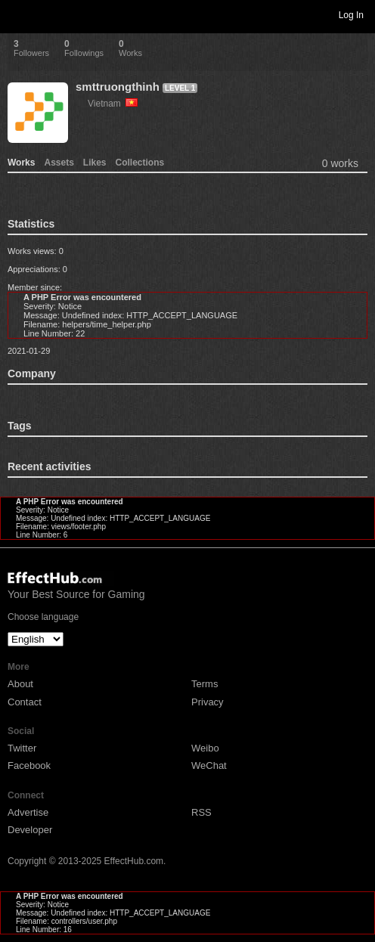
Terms (204, 683)
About (20, 683)
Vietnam (113, 103)
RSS (201, 812)
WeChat (209, 765)
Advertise (28, 812)
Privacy (207, 702)
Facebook (29, 765)
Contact (25, 702)
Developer (30, 829)
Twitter (22, 748)
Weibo (205, 748)
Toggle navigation (18, 14)
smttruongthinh (118, 86)
